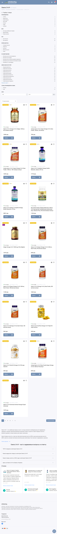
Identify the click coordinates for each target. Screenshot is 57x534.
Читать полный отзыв (8, 485)
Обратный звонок (5, 517)
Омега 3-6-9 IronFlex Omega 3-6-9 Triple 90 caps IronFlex (41, 326)
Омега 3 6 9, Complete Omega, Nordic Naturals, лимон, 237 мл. (40, 169)
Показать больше (50, 420)
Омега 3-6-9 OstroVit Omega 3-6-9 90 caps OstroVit (13, 366)
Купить (9, 138)
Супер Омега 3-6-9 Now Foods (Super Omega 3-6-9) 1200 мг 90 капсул (42, 366)
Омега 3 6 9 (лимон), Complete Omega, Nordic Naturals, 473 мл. (13, 208)
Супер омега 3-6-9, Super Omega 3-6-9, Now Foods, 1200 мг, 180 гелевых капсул (14, 169)
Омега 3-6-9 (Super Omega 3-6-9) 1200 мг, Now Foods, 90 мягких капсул (41, 247)
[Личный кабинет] (52, 2)
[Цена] (14, 94)
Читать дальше (6, 441)
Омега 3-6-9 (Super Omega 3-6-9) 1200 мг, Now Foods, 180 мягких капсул (14, 287)
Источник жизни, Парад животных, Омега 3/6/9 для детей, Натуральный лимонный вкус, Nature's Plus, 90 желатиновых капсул (42, 209)
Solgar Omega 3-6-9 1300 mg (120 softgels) (14, 247)
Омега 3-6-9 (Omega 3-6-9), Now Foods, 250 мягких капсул (42, 287)
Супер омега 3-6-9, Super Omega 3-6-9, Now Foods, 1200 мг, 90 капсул (42, 129)
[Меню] (2, 2)
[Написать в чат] (54, 531)
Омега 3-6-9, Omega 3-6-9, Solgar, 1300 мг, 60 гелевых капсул (14, 129)
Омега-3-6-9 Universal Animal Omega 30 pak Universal (14, 405)
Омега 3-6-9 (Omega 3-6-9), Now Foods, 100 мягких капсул (14, 326)
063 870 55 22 (5, 516)
